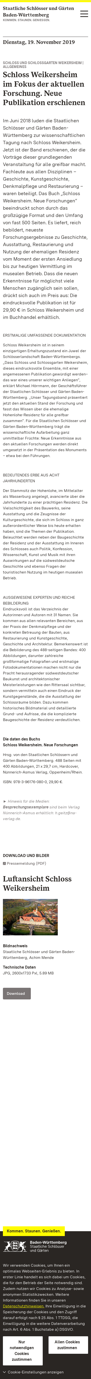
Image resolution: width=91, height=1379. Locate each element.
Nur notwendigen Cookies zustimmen (22, 1351)
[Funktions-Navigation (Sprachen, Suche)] (84, 14)
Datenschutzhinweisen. (23, 1306)
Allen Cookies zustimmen (67, 1345)
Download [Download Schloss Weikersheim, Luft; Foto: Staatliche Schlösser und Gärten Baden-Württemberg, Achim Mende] (16, 993)
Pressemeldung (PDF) (26, 863)
